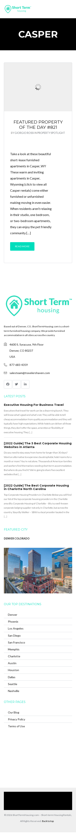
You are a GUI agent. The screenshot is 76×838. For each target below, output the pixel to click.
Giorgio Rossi (24, 132)
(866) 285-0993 (35, 806)
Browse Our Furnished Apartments (27, 800)
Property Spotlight (51, 132)
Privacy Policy (16, 719)
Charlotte (14, 656)
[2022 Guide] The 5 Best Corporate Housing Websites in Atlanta (38, 445)
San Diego (14, 635)
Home (26, 794)
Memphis (13, 649)
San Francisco (16, 642)
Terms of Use (16, 726)
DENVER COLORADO (17, 538)
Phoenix (13, 621)
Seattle (12, 684)
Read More (22, 246)
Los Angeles (16, 628)
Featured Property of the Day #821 (38, 124)
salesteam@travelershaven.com (30, 373)
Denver (12, 614)
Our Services (42, 794)
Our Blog (13, 712)
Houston (13, 670)
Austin (12, 663)
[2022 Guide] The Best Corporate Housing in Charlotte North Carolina (36, 487)
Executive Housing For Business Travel (34, 405)
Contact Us (57, 800)
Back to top (48, 821)
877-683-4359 (19, 364)
